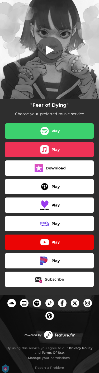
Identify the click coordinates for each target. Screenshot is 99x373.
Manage (34, 358)
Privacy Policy (80, 348)
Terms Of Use (53, 352)
